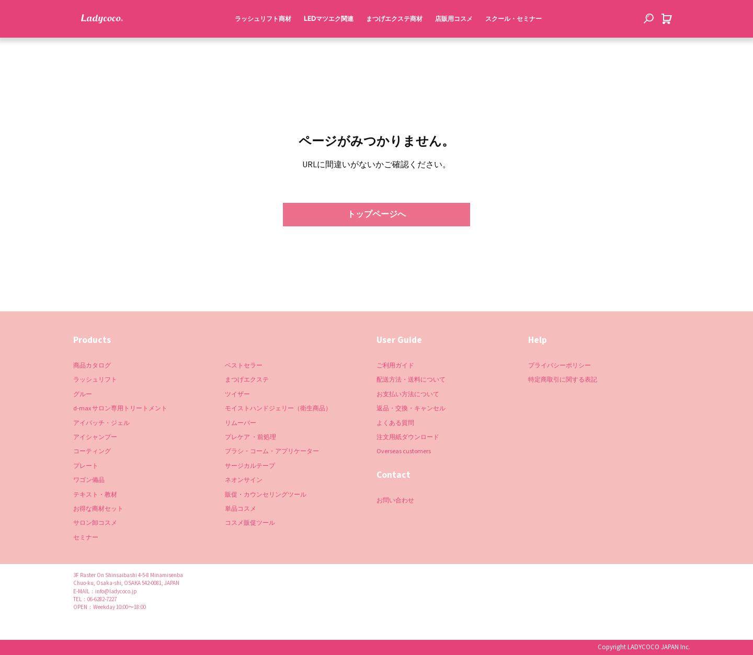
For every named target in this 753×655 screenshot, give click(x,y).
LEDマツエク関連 (326, 41)
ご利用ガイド (395, 365)
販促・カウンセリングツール (265, 494)
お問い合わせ (395, 500)
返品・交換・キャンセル (411, 408)
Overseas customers (403, 451)
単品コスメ (240, 508)
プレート (85, 466)
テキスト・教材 (95, 494)
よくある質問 (395, 422)
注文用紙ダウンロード (407, 437)
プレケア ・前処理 (250, 437)
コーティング (92, 451)
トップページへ (376, 214)
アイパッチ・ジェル (101, 422)
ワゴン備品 (89, 480)
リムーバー (240, 422)
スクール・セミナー (511, 41)
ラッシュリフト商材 (260, 41)
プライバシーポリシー (559, 365)
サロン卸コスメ (95, 523)
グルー (82, 394)
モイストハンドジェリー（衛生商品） (278, 408)
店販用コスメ (451, 41)
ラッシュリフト (95, 379)
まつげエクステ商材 (391, 41)
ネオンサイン (244, 480)
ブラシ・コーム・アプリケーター (272, 451)
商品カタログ (92, 365)
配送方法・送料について (411, 379)
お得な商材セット (98, 508)
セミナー (85, 537)
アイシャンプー (95, 437)
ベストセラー (244, 365)
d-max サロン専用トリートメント (120, 408)
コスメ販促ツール (250, 523)
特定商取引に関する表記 (562, 379)
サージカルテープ (250, 466)
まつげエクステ (247, 379)
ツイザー (237, 394)
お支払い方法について (407, 394)
